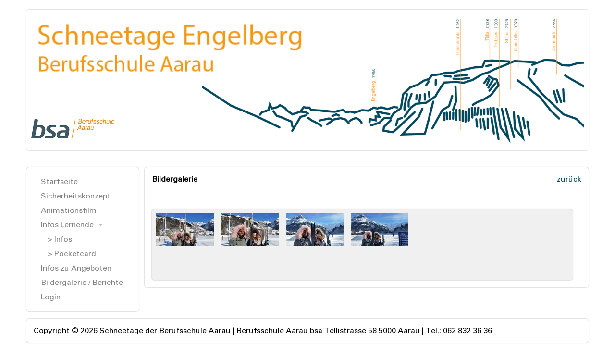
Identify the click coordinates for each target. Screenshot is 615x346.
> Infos (60, 239)
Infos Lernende (67, 224)
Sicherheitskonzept (76, 195)
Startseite (59, 181)
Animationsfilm (69, 210)
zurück (569, 179)
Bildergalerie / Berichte (82, 282)
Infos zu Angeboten (76, 267)
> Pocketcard (72, 253)
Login (51, 296)
